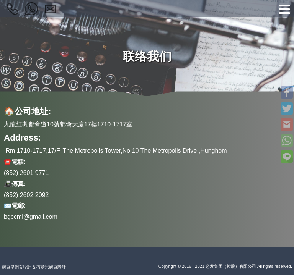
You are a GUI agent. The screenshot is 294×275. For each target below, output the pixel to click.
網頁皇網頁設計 (16, 267)
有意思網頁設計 (51, 267)
